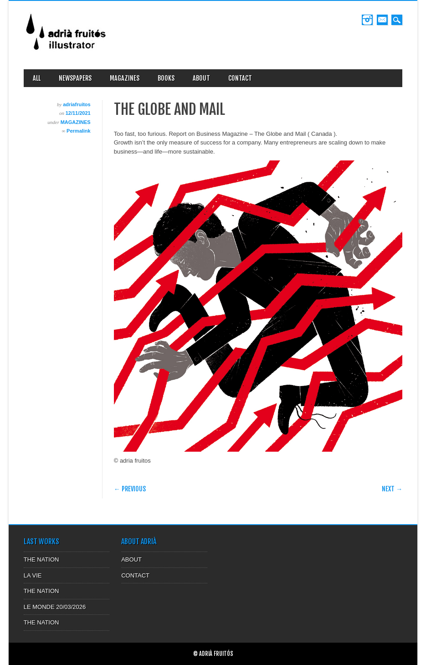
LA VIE (33, 575)
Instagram (367, 20)
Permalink (79, 131)
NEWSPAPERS (75, 78)
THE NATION (41, 559)
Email (382, 20)
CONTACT (240, 78)
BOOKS (166, 78)
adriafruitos (77, 104)
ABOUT (201, 78)
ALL (37, 78)
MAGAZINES (124, 78)
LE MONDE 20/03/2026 (55, 606)
